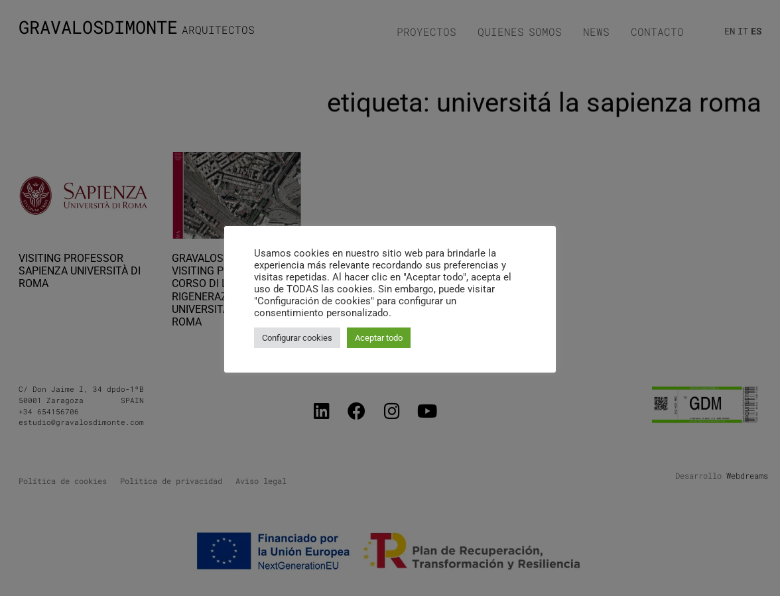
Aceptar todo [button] (379, 338)
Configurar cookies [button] (297, 338)
